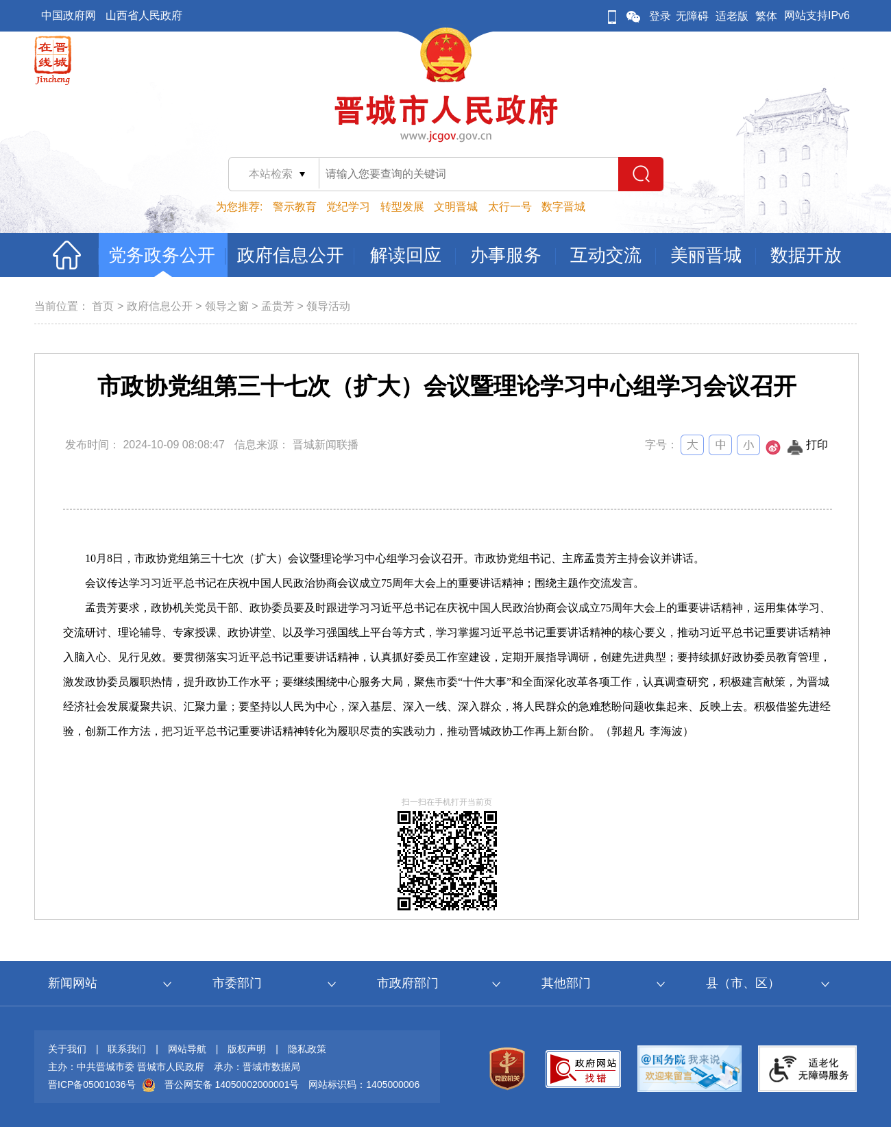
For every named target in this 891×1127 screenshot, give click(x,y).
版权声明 (247, 1048)
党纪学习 (348, 207)
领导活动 (328, 306)
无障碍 (692, 16)
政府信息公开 (160, 306)
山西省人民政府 (144, 15)
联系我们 (127, 1048)
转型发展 (402, 207)
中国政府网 (68, 15)
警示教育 (295, 207)
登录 (660, 16)
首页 (103, 306)
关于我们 (67, 1048)
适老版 (732, 16)
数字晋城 (563, 207)
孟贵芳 (277, 306)
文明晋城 (456, 207)
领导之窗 (227, 306)
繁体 (766, 16)
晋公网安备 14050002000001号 (232, 1084)
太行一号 (510, 207)
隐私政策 (307, 1048)
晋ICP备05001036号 (92, 1084)
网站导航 (187, 1048)
